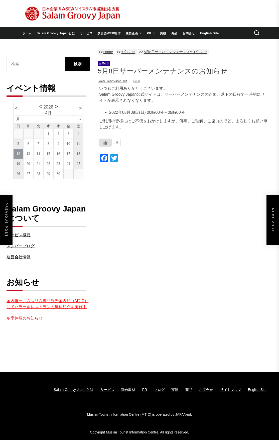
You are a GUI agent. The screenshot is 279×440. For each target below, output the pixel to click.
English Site (209, 33)
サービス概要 (19, 235)
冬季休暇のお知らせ (25, 318)
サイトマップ (230, 390)
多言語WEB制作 (108, 33)
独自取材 (128, 390)
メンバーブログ (21, 246)
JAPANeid (183, 414)
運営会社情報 (19, 257)
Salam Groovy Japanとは (56, 33)
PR (151, 33)
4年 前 (136, 81)
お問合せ (189, 33)
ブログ (159, 390)
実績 (163, 33)
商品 (174, 33)
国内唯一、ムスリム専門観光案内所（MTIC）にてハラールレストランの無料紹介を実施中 (47, 304)
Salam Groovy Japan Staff (112, 81)
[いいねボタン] (105, 143)
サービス (86, 33)
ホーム (27, 33)
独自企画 (133, 33)
